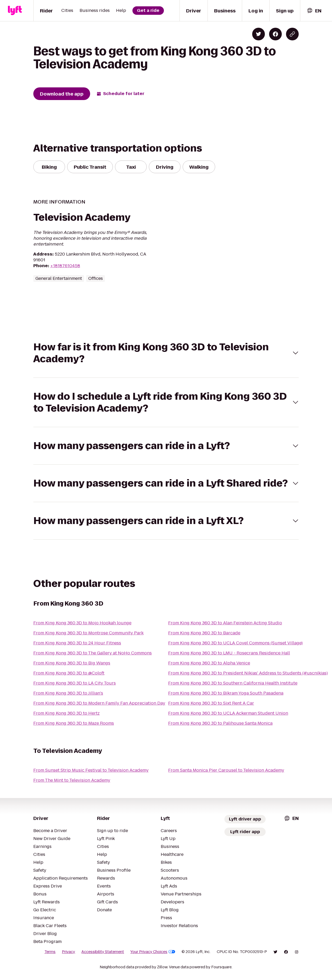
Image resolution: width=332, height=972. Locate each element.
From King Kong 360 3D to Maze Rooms (73, 723)
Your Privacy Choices (152, 951)
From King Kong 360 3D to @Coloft (68, 673)
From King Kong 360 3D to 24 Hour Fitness (77, 643)
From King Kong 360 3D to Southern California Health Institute (232, 683)
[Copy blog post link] (292, 34)
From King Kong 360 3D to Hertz (66, 713)
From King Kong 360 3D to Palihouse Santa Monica (220, 723)
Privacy (68, 951)
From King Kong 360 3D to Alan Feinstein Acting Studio (225, 623)
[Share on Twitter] (258, 34)
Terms (50, 951)
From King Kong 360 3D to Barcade (204, 633)
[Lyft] (14, 10)
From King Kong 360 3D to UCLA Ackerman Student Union (228, 713)
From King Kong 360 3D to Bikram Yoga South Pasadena (225, 693)
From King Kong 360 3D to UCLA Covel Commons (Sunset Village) (235, 643)
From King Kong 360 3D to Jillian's (68, 693)
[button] (166, 353)
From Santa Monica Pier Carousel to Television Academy (226, 770)
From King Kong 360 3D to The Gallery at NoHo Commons (92, 653)
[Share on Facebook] (275, 34)
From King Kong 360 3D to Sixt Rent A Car (211, 703)
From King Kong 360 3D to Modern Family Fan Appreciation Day (99, 703)
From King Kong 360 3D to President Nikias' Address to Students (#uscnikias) (248, 673)
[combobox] (314, 10)
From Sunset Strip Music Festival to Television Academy (91, 770)
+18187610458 (65, 266)
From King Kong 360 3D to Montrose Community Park (88, 633)
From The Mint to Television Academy (71, 780)
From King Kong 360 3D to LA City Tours (74, 683)
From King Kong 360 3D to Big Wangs (71, 663)
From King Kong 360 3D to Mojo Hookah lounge (82, 623)
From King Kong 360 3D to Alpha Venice (209, 663)
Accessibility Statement (102, 951)
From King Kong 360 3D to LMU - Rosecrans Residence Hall (229, 653)
